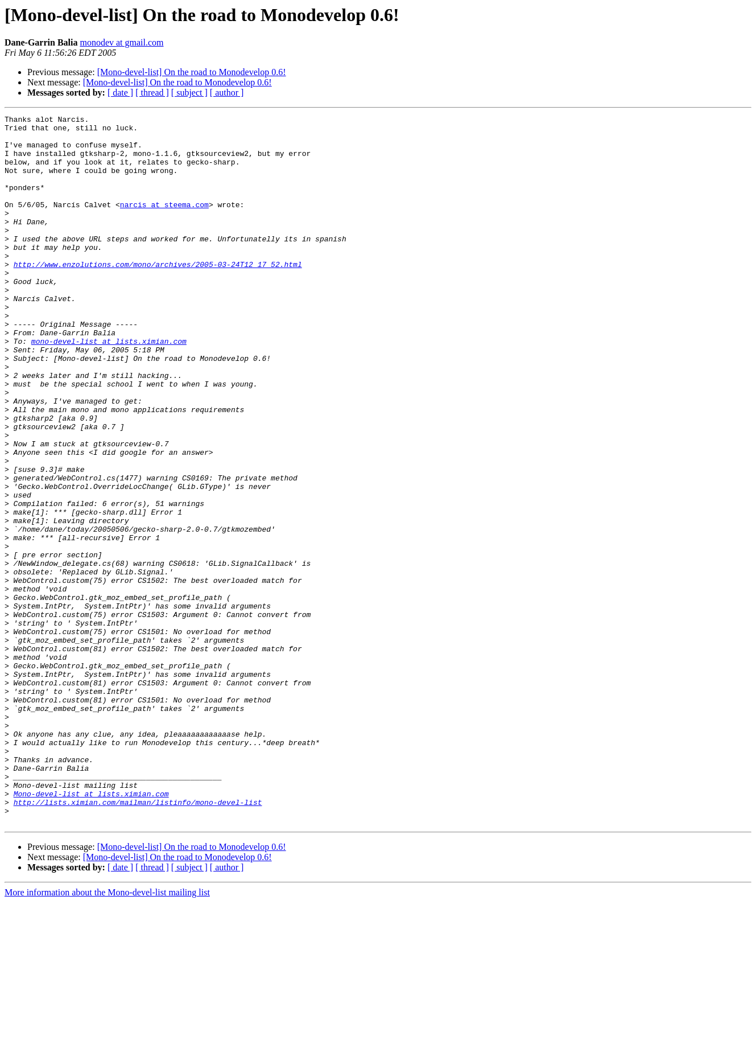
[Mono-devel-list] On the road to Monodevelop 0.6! (191, 72)
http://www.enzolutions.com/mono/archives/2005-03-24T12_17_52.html (158, 295)
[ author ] (227, 92)
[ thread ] (152, 92)
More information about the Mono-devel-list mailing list (107, 1034)
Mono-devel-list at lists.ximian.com (91, 930)
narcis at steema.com (164, 223)
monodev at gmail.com (121, 42)
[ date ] (120, 92)
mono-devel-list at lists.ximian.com (109, 387)
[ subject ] (189, 92)
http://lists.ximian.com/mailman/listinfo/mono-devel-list (138, 940)
